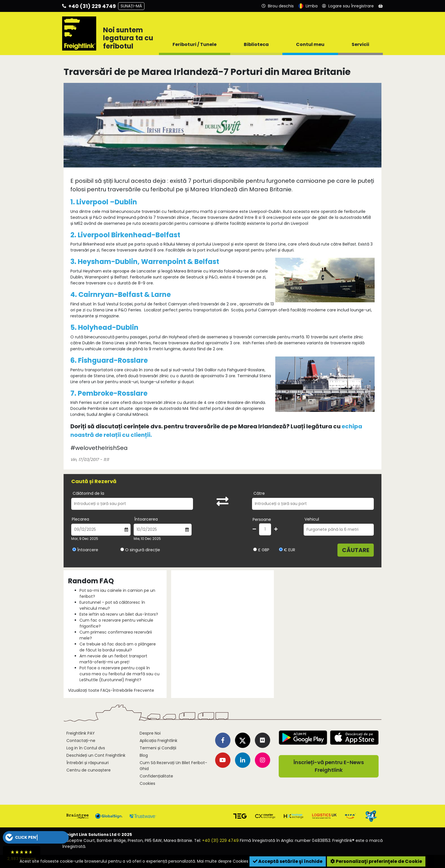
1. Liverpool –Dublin (103, 202)
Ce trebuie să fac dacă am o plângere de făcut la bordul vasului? (117, 647)
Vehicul (312, 519)
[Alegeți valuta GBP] (255, 549)
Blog (144, 755)
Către (259, 493)
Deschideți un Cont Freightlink (95, 755)
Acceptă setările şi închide (287, 861)
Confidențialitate (156, 776)
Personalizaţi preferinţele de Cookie (376, 861)
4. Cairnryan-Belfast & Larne (120, 294)
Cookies (147, 783)
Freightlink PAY (80, 733)
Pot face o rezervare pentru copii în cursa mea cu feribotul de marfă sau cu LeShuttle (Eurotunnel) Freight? (119, 674)
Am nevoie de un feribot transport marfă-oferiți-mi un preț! (113, 659)
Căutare (355, 550)
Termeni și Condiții (158, 748)
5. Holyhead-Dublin (104, 327)
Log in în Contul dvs (85, 748)
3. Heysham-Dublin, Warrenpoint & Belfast (144, 261)
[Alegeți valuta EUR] (281, 549)
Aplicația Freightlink (158, 740)
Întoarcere (87, 550)
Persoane (262, 519)
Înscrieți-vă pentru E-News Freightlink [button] (328, 766)
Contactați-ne (80, 740)
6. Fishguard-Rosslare (109, 360)
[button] (36, 837)
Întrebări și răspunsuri (87, 763)
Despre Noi (150, 733)
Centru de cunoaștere (88, 770)
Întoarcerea (146, 519)
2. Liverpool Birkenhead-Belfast (125, 235)
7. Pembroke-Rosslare (109, 393)
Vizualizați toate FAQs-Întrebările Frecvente (111, 690)
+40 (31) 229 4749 (220, 840)
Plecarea (80, 519)
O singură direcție (142, 550)
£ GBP (261, 550)
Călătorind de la (88, 493)
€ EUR (287, 550)
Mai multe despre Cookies (222, 861)
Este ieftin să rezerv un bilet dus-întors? (118, 614)
